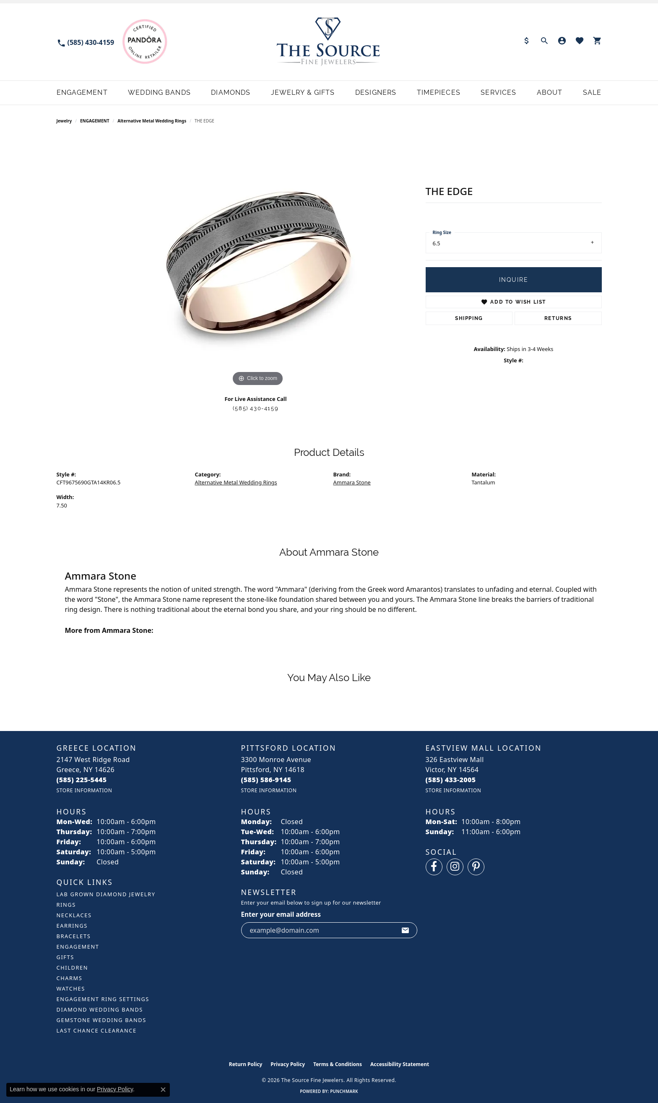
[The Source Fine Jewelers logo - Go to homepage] (329, 41)
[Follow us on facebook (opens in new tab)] (434, 866)
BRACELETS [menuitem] (74, 936)
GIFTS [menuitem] (65, 957)
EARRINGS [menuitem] (72, 925)
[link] (85, 42)
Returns (558, 318)
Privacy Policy (287, 1064)
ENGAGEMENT (94, 121)
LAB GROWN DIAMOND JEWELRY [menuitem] (106, 894)
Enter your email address (281, 914)
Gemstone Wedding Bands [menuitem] (101, 1020)
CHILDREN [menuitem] (72, 967)
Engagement (82, 92)
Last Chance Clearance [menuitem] (97, 1030)
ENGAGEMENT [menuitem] (78, 946)
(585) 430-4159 (255, 408)
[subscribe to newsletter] (405, 930)
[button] (544, 41)
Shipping (469, 318)
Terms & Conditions (337, 1064)
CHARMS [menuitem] (70, 978)
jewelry (64, 121)
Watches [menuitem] (71, 988)
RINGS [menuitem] (66, 904)
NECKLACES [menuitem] (74, 915)
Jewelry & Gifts (303, 92)
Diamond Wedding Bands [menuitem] (100, 1009)
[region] (258, 262)
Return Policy (246, 1064)
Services (498, 92)
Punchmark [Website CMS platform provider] (344, 1091)
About (550, 92)
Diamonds (230, 92)
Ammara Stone (352, 482)
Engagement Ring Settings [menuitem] (103, 999)
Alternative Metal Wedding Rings (151, 121)
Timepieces (438, 92)
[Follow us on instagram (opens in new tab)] (455, 866)
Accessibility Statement (399, 1064)
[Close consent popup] (163, 1089)
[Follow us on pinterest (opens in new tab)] (476, 866)
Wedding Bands (159, 92)
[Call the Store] (82, 779)
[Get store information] (84, 790)
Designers (375, 92)
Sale (592, 92)
